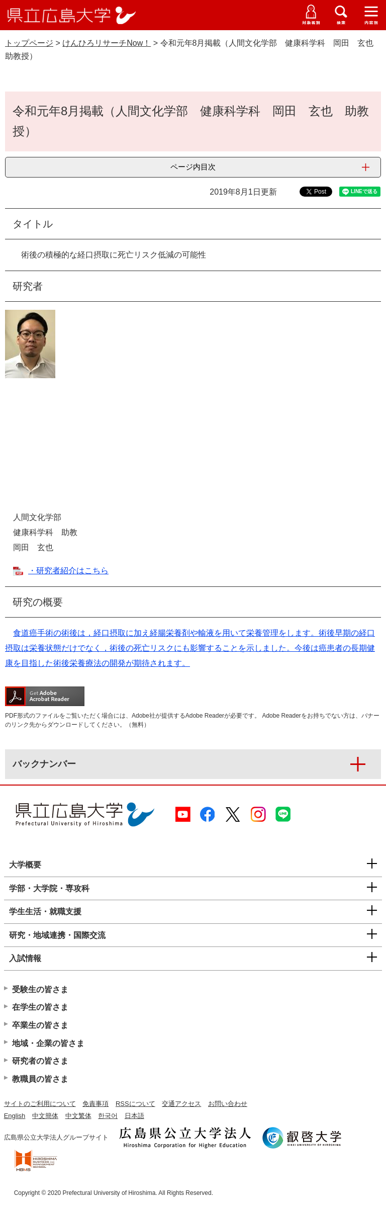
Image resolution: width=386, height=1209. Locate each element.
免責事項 (95, 1103)
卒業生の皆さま (40, 1025)
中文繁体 (78, 1115)
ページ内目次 (193, 166)
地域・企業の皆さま (48, 1043)
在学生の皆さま (40, 1007)
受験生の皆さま (40, 989)
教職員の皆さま (40, 1079)
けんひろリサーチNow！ (106, 43)
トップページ (29, 43)
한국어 (108, 1115)
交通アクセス (181, 1103)
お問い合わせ (227, 1103)
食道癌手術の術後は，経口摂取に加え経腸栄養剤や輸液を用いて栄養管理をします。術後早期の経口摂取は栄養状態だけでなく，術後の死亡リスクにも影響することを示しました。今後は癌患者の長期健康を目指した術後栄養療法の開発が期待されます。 (190, 648)
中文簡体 (45, 1115)
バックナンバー (44, 764)
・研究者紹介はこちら (68, 570)
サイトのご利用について (40, 1103)
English (15, 1115)
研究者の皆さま (40, 1061)
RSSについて (135, 1103)
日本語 (134, 1115)
